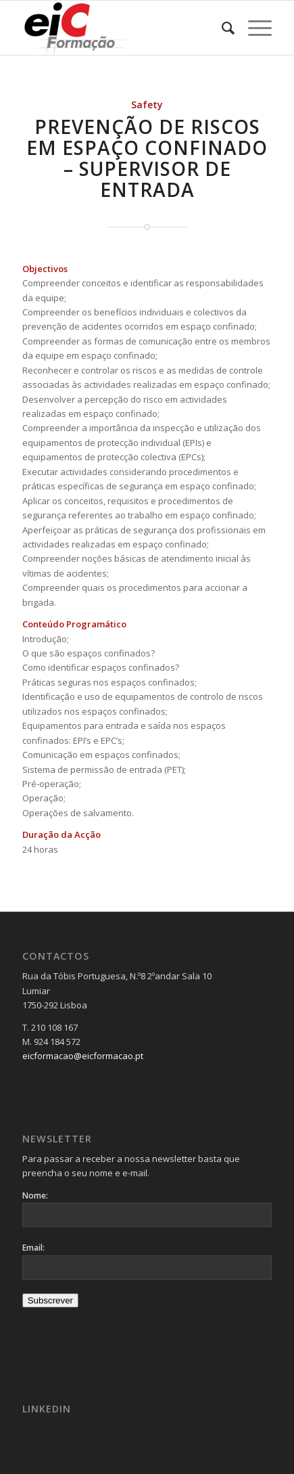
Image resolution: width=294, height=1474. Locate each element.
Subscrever (50, 1300)
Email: (33, 1247)
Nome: (35, 1195)
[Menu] (253, 28)
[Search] (221, 28)
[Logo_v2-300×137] (122, 28)
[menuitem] (221, 28)
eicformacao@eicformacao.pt (82, 1056)
